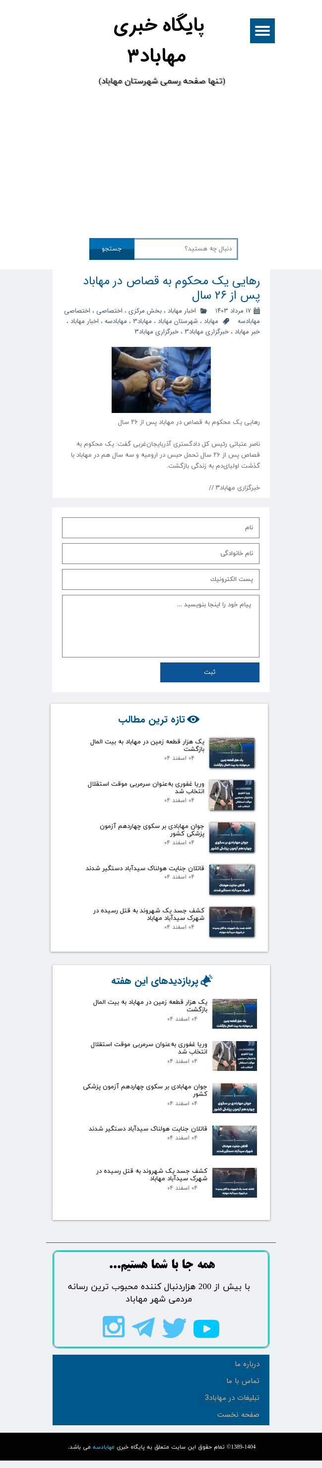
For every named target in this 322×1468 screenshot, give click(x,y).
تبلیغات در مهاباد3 (232, 1398)
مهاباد (211, 321)
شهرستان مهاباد (178, 321)
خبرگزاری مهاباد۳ (156, 331)
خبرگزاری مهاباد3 (207, 331)
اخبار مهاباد (182, 311)
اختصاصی (109, 311)
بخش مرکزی (145, 311)
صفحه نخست (238, 1415)
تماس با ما (242, 1381)
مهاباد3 (142, 321)
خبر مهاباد (247, 331)
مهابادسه (116, 321)
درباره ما (247, 1364)
